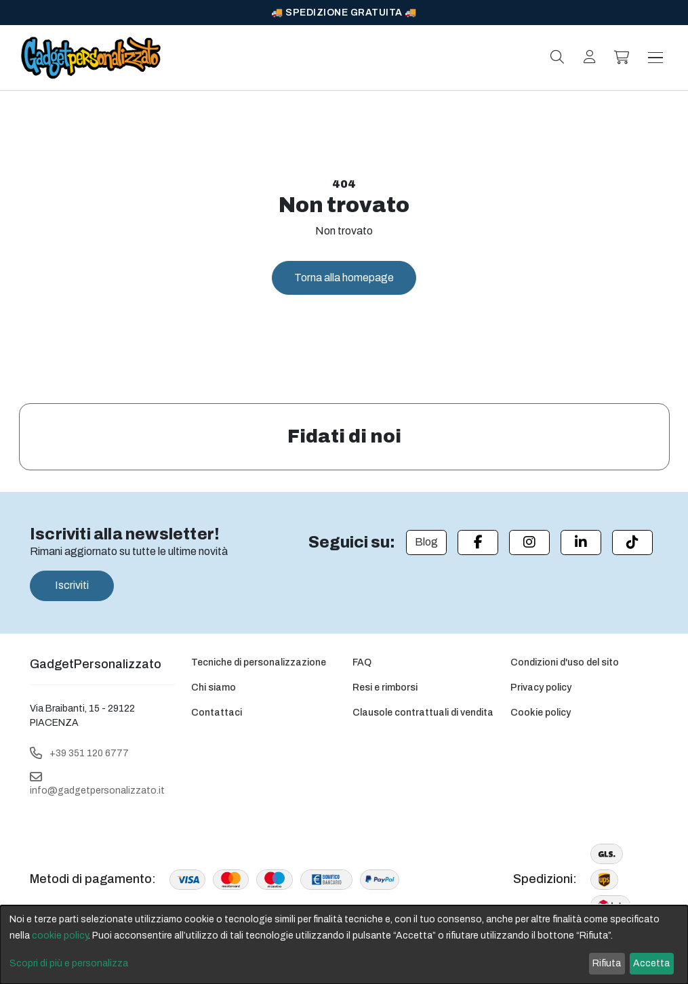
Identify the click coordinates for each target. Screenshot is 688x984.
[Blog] (426, 542)
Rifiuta (606, 963)
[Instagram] (529, 542)
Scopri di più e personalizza (68, 963)
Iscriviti (72, 585)
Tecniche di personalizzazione (258, 662)
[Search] (557, 56)
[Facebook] (478, 542)
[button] (622, 57)
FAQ (361, 662)
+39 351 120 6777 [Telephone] (89, 753)
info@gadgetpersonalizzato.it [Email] (97, 790)
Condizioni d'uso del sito (564, 662)
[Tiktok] (632, 542)
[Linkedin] (581, 542)
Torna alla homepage (344, 277)
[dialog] (344, 944)
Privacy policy (540, 687)
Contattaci (216, 713)
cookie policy (60, 935)
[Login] (589, 56)
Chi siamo (213, 687)
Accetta (651, 963)
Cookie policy (540, 713)
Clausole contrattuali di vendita (422, 713)
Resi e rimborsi (385, 687)
